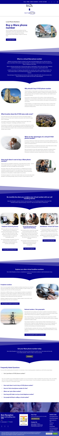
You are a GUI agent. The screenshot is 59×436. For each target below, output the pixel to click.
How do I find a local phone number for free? (16, 388)
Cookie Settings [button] (49, 433)
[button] (57, 2)
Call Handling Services (54, 416)
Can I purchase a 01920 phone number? (14, 373)
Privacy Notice (52, 426)
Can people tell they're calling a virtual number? (16, 397)
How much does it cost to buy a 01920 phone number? (18, 385)
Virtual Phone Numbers (54, 418)
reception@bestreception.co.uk (36, 426)
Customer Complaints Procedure (54, 430)
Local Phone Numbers (13, 22)
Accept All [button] (55, 433)
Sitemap (51, 424)
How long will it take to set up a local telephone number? (19, 394)
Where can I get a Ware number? (12, 391)
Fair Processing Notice (54, 428)
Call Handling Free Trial (53, 421)
